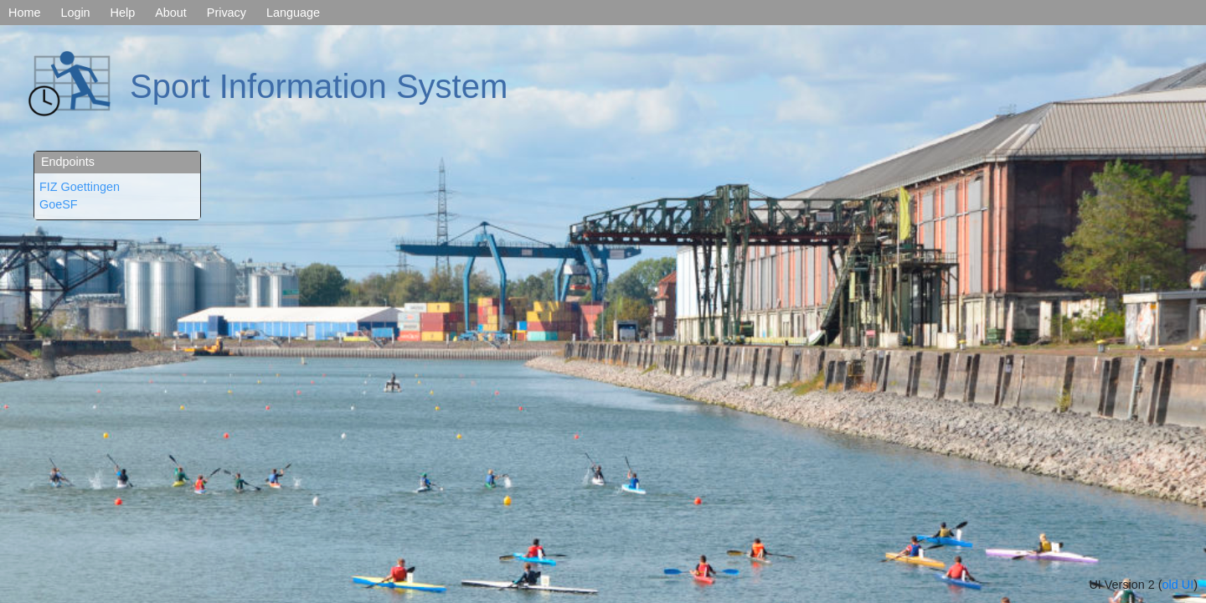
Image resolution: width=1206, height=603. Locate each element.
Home (24, 12)
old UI (1178, 584)
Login (75, 12)
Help (123, 12)
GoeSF (58, 204)
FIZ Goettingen (79, 186)
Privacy (226, 12)
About (171, 12)
